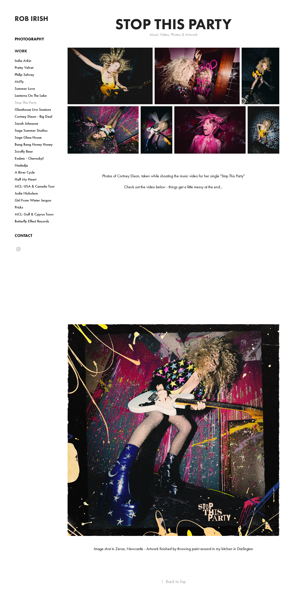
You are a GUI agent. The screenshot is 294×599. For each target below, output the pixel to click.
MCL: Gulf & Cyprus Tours (34, 214)
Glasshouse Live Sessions (33, 109)
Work (21, 51)
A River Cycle (25, 172)
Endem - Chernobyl (29, 158)
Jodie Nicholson (26, 193)
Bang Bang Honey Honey (34, 144)
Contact (23, 235)
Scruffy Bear (24, 151)
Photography (29, 39)
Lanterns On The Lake (31, 95)
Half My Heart (25, 179)
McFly (19, 81)
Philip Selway (24, 74)
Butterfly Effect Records (32, 221)
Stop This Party (26, 102)
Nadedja (21, 165)
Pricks (19, 207)
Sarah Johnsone (26, 123)
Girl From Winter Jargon (33, 200)
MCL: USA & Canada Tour (35, 186)
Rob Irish (31, 18)
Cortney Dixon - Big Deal (33, 116)
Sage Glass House (28, 137)
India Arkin (23, 60)
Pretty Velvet (24, 67)
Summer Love (25, 88)
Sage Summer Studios (31, 130)
